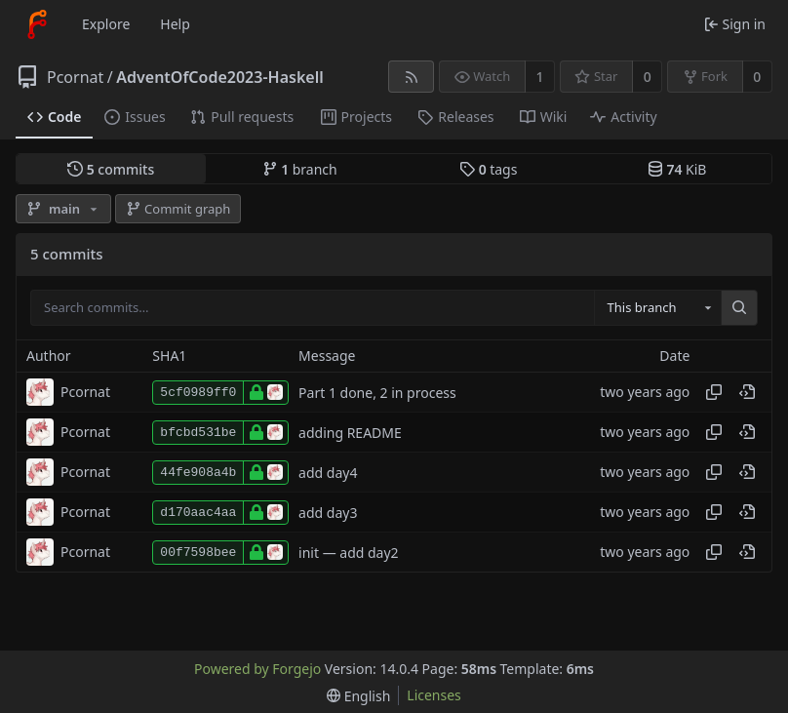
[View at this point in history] (747, 392)
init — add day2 (348, 552)
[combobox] (657, 308)
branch (299, 169)
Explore (106, 24)
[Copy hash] (714, 392)
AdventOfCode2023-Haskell (219, 77)
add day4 (327, 472)
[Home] (37, 24)
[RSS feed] (411, 76)
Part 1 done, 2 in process (377, 392)
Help (175, 24)
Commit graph (178, 209)
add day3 (327, 512)
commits (110, 169)
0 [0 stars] (647, 76)
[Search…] (739, 308)
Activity (623, 116)
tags (488, 169)
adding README (350, 432)
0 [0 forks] (757, 76)
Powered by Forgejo (257, 668)
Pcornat (75, 77)
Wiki (544, 116)
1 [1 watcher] (540, 76)
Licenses (434, 695)
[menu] (358, 696)
